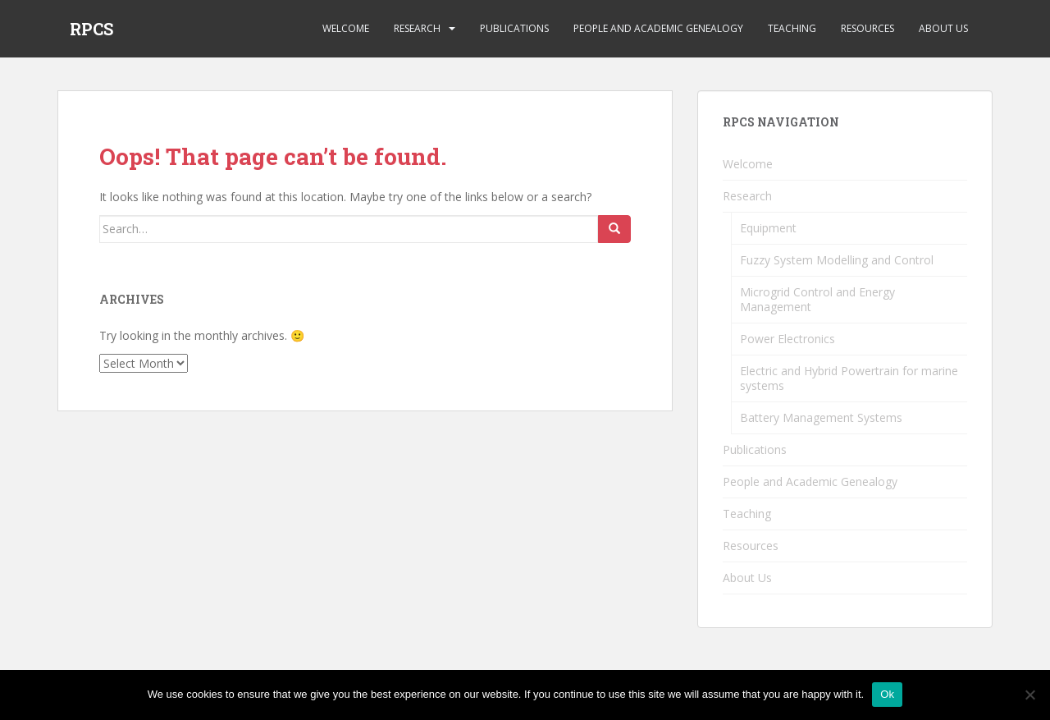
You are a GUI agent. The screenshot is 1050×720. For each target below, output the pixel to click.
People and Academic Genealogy (658, 28)
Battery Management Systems (821, 417)
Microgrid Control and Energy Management (817, 299)
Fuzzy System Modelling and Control (837, 260)
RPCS (91, 28)
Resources (867, 28)
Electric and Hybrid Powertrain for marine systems (849, 378)
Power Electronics (787, 338)
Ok (887, 694)
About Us (943, 28)
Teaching (792, 28)
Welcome (345, 28)
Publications (514, 28)
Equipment (768, 228)
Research (417, 28)
